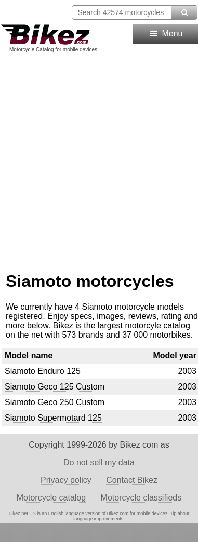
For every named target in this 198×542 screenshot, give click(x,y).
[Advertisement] (97, 158)
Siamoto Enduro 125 (43, 371)
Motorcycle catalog (51, 497)
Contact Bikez (131, 480)
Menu (165, 33)
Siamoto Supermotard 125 (53, 417)
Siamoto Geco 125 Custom (54, 386)
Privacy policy (66, 480)
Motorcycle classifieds (141, 497)
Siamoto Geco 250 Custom (54, 402)
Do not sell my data (99, 462)
